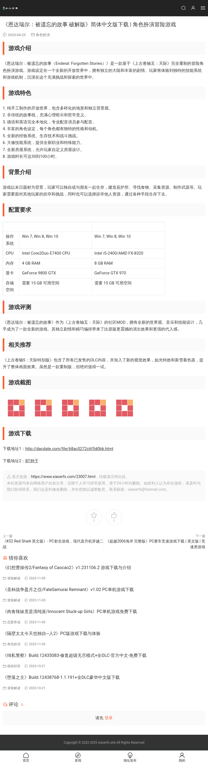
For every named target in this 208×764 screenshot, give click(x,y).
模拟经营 (13, 666)
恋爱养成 (13, 622)
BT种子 (31, 460)
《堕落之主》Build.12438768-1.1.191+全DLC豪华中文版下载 (61, 677)
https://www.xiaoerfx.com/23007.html (63, 476)
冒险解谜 (13, 578)
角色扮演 (43, 35)
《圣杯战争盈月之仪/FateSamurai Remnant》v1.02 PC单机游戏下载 (68, 589)
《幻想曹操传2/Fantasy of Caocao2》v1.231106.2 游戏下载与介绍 (67, 567)
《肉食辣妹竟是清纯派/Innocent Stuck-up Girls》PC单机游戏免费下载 (70, 611)
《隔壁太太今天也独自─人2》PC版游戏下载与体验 (51, 633)
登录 (109, 717)
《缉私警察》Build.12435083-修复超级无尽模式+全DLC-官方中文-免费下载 (75, 655)
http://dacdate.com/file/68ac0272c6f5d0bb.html (69, 448)
